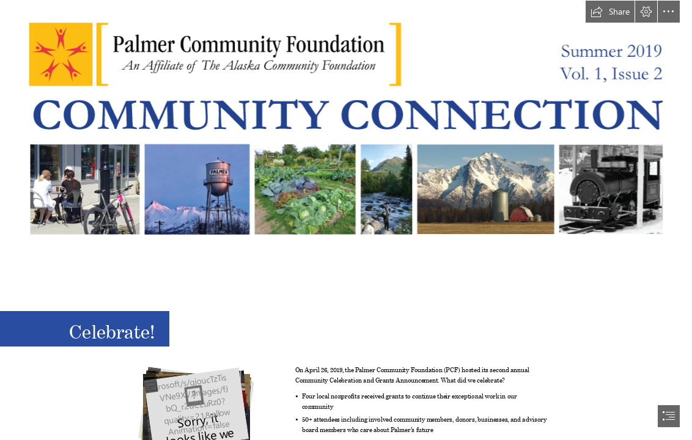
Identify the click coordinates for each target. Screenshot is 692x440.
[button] (610, 12)
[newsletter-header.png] (346, 131)
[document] (346, 220)
